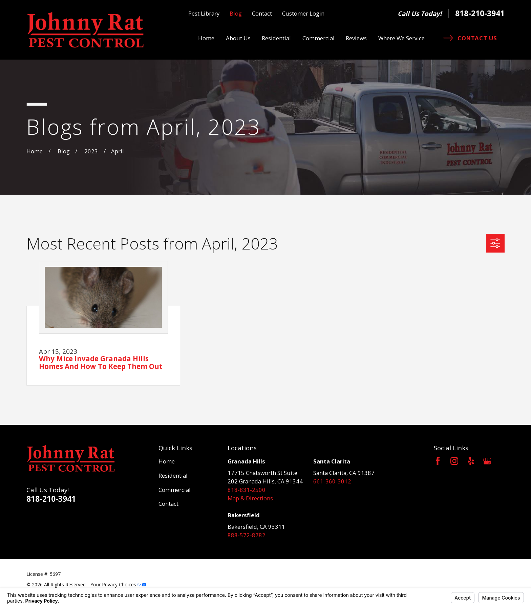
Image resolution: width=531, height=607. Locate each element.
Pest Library (203, 13)
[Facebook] (438, 461)
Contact (262, 13)
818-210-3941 (480, 13)
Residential (173, 475)
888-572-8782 (247, 535)
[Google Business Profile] (487, 461)
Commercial (174, 490)
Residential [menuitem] (276, 38)
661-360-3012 (332, 481)
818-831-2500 (247, 490)
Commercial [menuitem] (318, 38)
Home (166, 461)
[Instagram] (454, 461)
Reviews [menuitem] (356, 38)
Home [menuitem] (206, 38)
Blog (236, 13)
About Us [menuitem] (238, 38)
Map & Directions (250, 498)
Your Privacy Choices (118, 584)
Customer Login (303, 13)
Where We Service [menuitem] (401, 38)
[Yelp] (471, 461)
